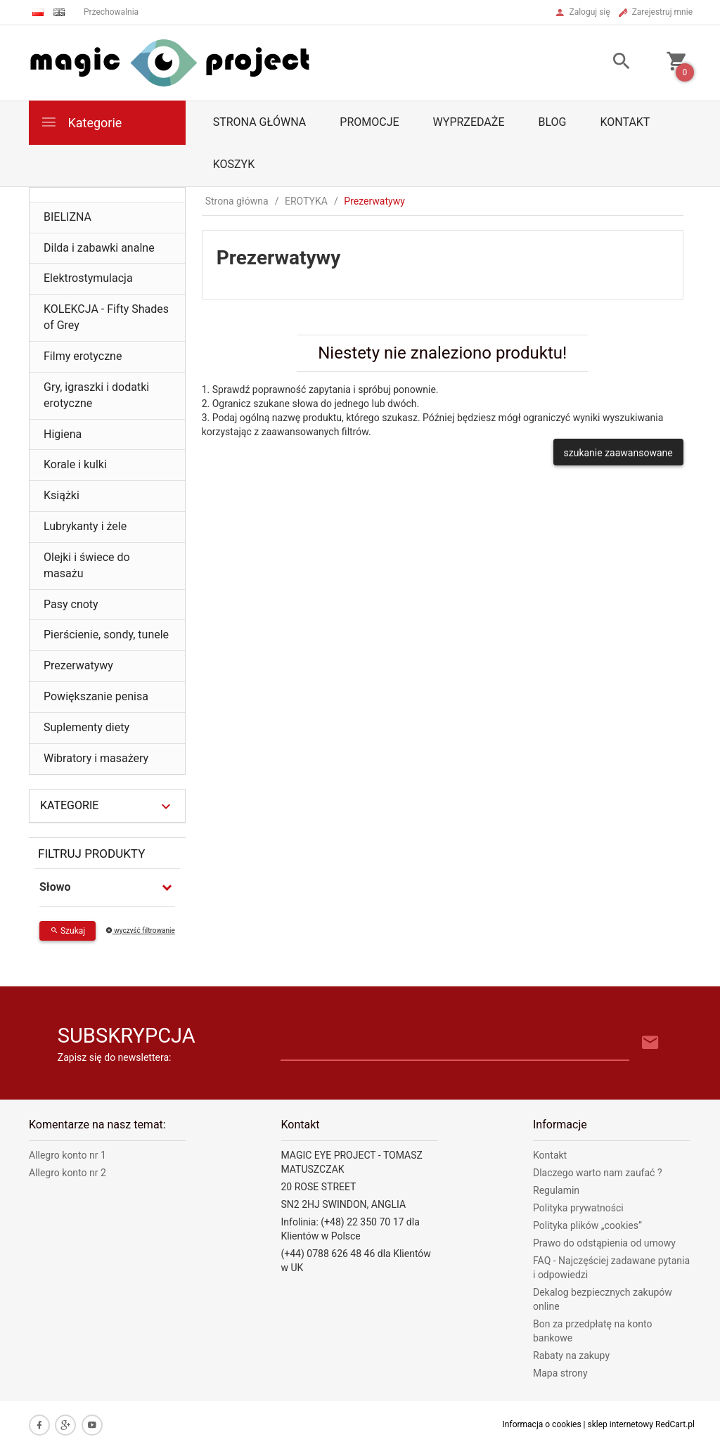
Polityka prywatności (578, 1207)
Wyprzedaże (469, 122)
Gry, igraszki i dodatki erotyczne (96, 395)
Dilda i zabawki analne (99, 248)
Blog (552, 122)
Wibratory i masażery (96, 758)
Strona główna (260, 122)
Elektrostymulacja (88, 278)
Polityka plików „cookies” (587, 1225)
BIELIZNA (67, 217)
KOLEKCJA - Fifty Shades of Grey (106, 317)
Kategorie (81, 122)
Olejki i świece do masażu (87, 565)
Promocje (369, 122)
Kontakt (625, 122)
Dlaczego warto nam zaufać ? (597, 1172)
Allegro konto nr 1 (67, 1155)
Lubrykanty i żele (85, 526)
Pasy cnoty (71, 604)
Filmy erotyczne (83, 356)
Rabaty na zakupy (571, 1355)
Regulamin (556, 1190)
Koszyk (234, 164)
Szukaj (67, 931)
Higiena (63, 434)
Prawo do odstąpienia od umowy (604, 1243)
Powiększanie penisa (96, 696)
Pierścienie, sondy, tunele (106, 634)
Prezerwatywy (78, 665)
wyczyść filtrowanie (140, 930)
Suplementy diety (86, 727)
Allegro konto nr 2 (67, 1172)
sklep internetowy (621, 1424)
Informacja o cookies (542, 1424)
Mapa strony (560, 1373)
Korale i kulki (75, 464)
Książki (61, 495)
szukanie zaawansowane (618, 452)
